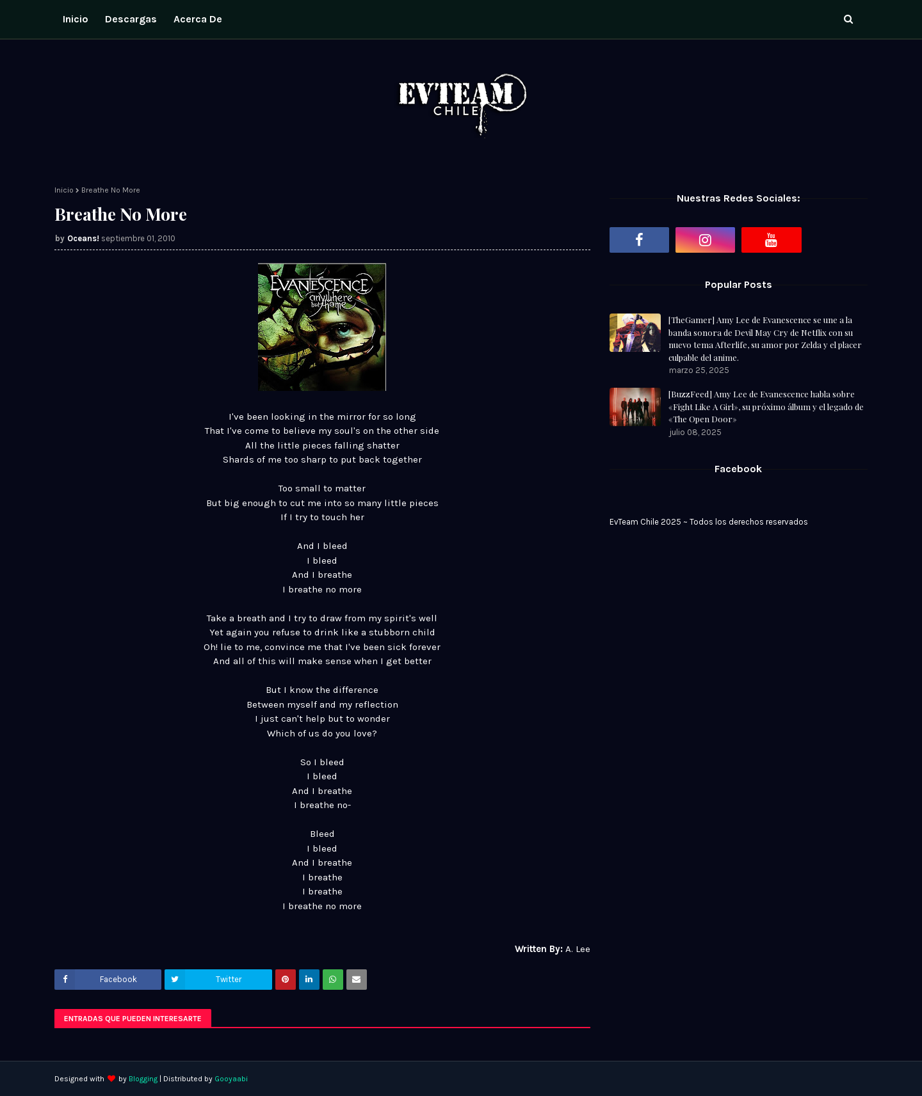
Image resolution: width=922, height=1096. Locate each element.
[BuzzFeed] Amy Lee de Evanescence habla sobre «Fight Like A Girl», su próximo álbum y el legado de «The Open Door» (766, 406)
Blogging (143, 1078)
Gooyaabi (231, 1078)
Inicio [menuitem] (75, 19)
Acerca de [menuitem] (198, 19)
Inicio (64, 190)
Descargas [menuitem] (131, 19)
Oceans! (83, 238)
